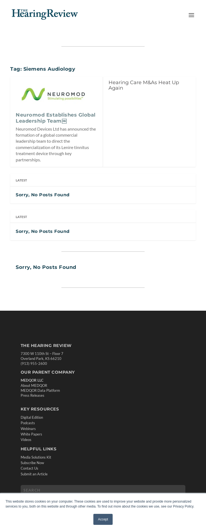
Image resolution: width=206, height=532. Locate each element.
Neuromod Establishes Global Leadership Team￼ (56, 118)
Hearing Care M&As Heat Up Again (144, 85)
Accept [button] (103, 519)
